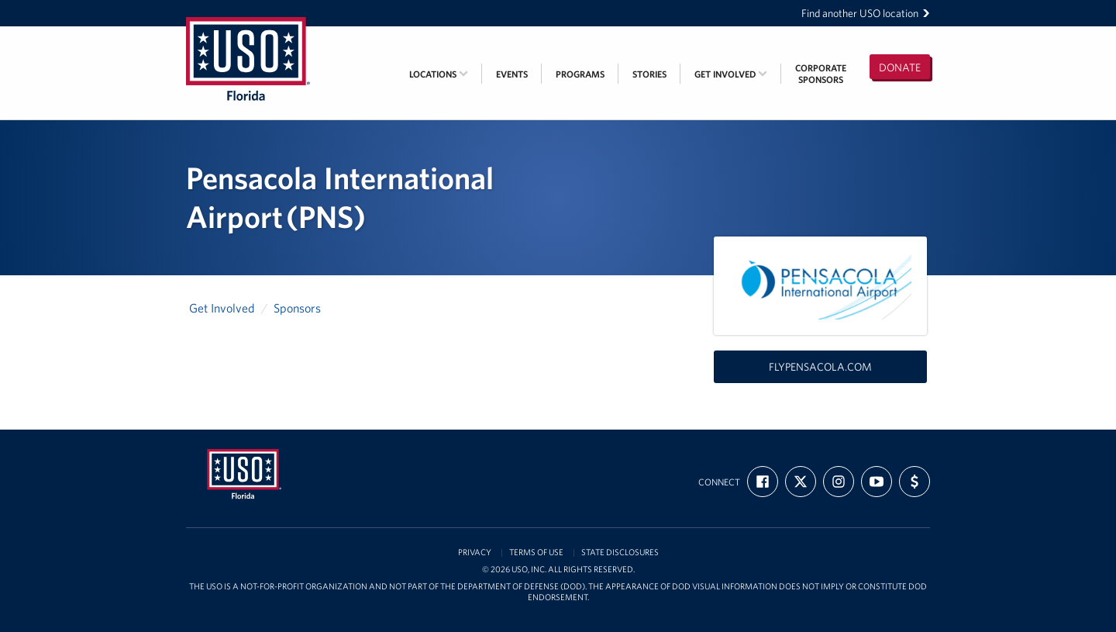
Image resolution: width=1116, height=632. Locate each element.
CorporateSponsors (820, 73)
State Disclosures (620, 552)
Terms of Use (536, 552)
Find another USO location (865, 13)
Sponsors (297, 308)
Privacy (474, 552)
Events (512, 74)
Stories (649, 74)
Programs (580, 74)
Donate (900, 67)
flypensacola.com (820, 367)
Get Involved (730, 74)
